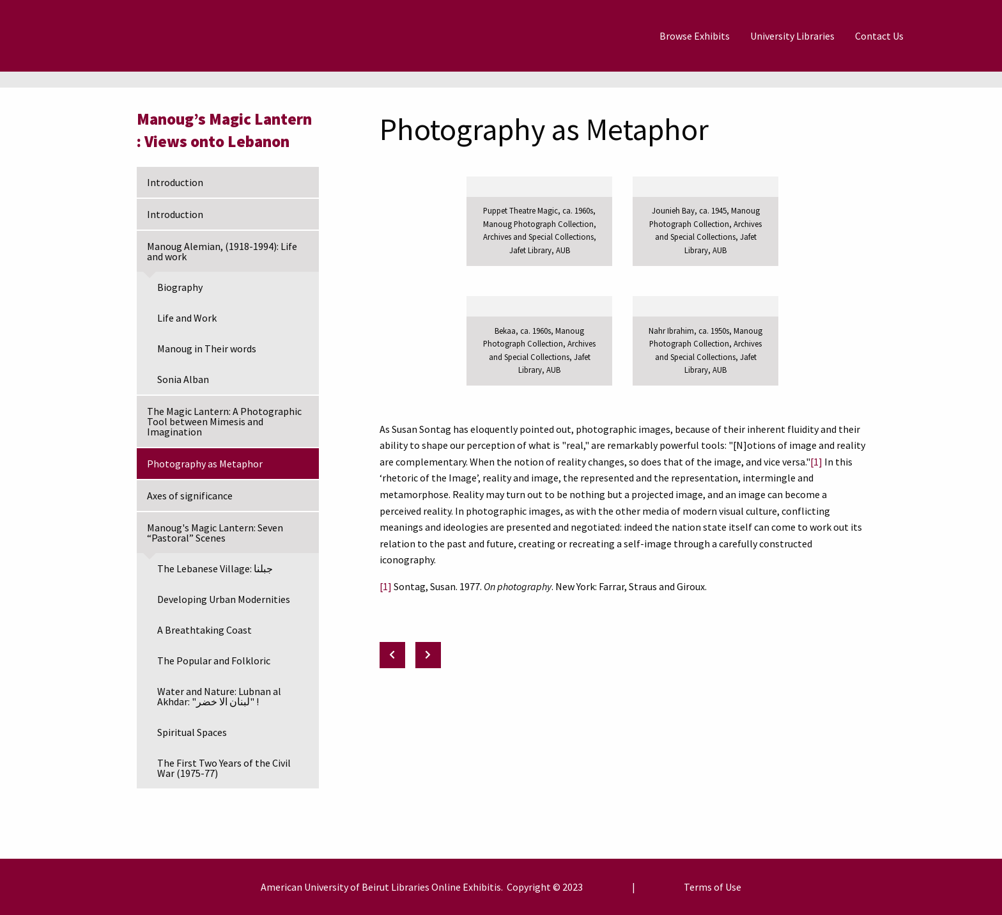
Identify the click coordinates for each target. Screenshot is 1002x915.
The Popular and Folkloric (213, 660)
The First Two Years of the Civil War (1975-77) (224, 767)
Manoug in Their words (206, 348)
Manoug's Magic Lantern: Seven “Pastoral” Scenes (215, 532)
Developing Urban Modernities (223, 599)
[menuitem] (694, 36)
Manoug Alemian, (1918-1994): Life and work (222, 251)
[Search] (945, 36)
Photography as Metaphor (205, 463)
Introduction (175, 182)
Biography (180, 287)
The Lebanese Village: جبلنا (215, 568)
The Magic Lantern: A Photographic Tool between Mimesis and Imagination (224, 421)
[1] (816, 461)
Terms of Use (712, 886)
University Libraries (792, 35)
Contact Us (879, 35)
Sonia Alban (183, 379)
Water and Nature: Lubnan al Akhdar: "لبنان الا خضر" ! (219, 696)
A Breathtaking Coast (204, 629)
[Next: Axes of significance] (428, 655)
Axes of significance (190, 495)
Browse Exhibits (694, 35)
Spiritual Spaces (192, 732)
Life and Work (187, 317)
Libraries (410, 886)
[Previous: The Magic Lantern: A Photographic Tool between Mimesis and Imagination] (392, 655)
